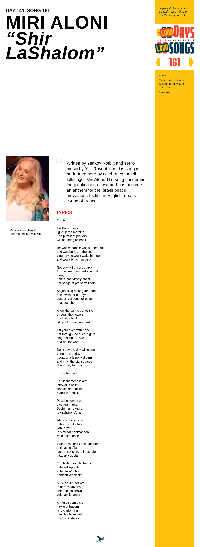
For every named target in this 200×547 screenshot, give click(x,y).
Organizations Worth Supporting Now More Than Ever (172, 84)
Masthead (165, 92)
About (162, 75)
